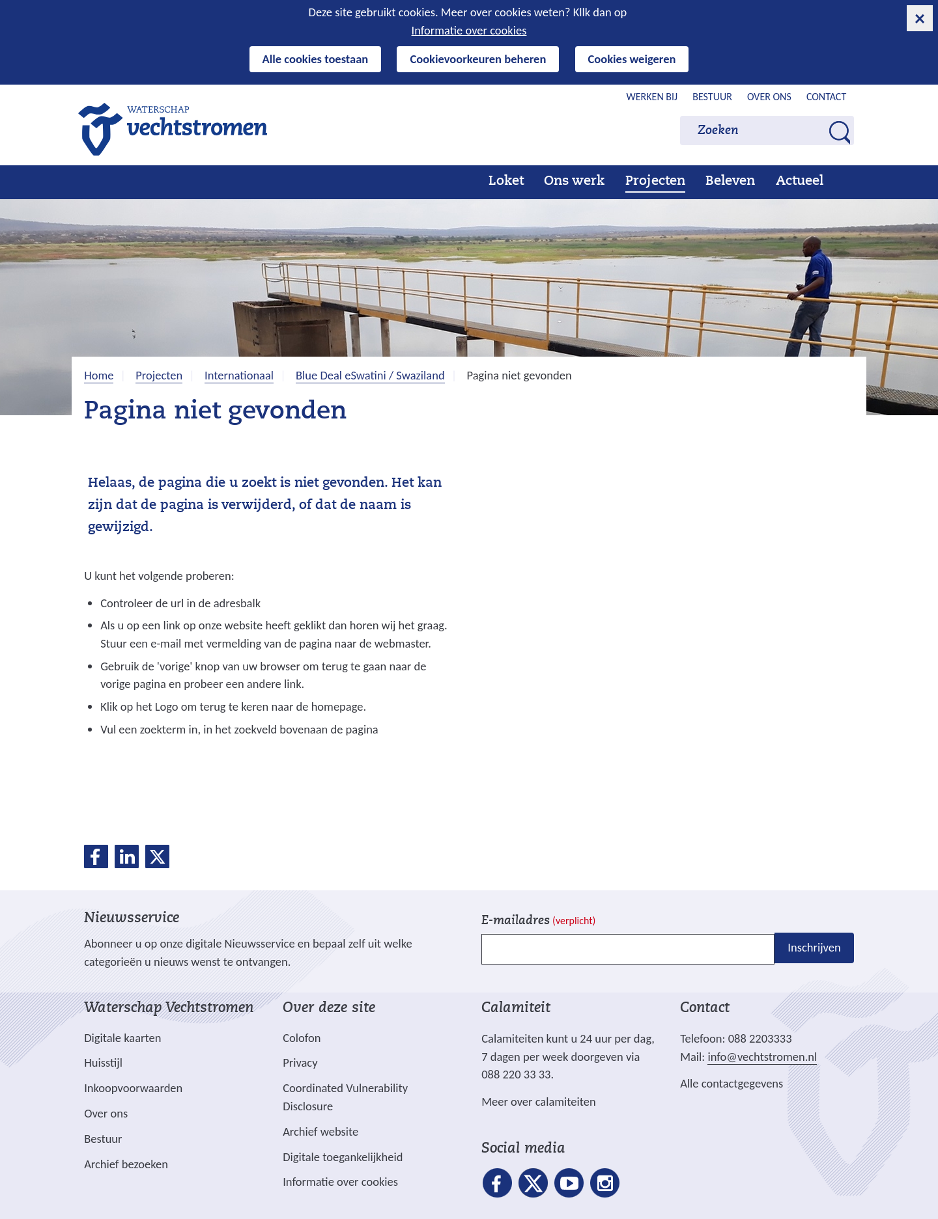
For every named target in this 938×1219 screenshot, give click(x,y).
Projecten (655, 181)
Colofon (301, 1037)
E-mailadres (538, 921)
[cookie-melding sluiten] (920, 18)
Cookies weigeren (632, 58)
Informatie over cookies (469, 30)
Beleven (730, 181)
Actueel (799, 181)
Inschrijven (814, 947)
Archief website (320, 1131)
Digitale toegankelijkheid (343, 1156)
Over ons (769, 96)
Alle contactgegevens (731, 1083)
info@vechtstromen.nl (762, 1056)
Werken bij (652, 96)
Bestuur (712, 96)
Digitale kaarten (122, 1038)
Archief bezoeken (126, 1164)
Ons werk (574, 181)
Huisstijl (103, 1062)
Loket (506, 181)
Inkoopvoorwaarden (133, 1087)
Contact (826, 96)
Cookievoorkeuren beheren (478, 58)
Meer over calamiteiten (538, 1101)
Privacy (300, 1062)
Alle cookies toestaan (316, 58)
